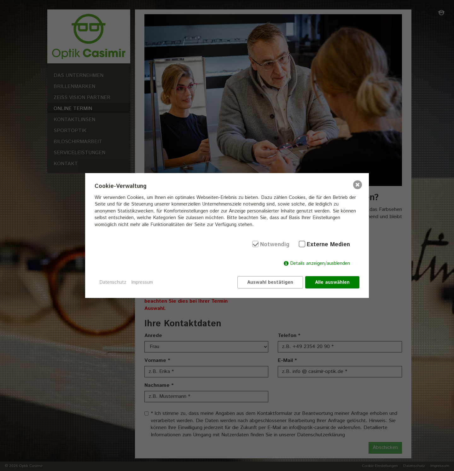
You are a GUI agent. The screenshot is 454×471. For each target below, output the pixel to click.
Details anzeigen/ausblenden (320, 263)
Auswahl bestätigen (270, 282)
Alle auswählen (332, 282)
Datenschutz (112, 282)
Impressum (142, 282)
